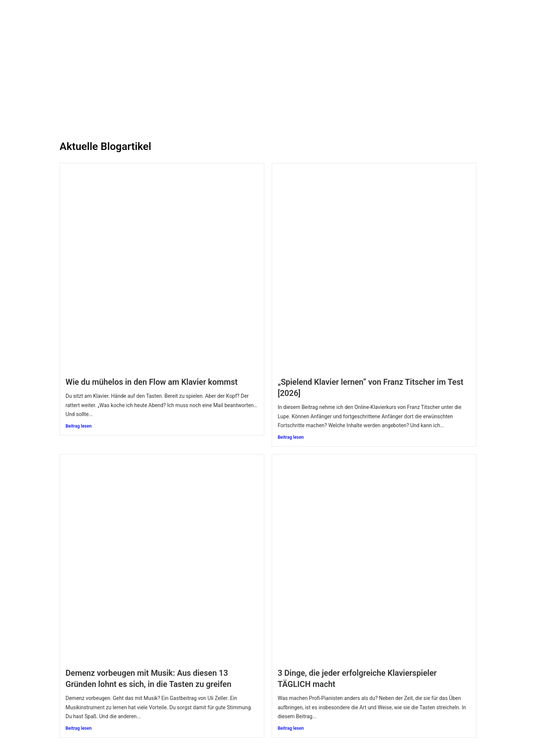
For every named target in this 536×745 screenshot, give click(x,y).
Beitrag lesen (79, 426)
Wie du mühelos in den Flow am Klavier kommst (151, 382)
